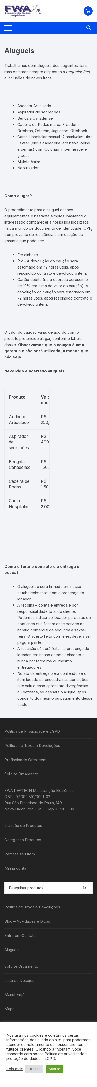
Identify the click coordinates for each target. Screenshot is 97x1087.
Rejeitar (34, 1069)
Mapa (9, 1008)
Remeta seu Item (19, 854)
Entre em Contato (20, 935)
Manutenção (15, 994)
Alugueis (11, 949)
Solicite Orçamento (21, 773)
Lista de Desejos (19, 980)
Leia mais (14, 1069)
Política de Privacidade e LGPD (32, 731)
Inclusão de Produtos (23, 825)
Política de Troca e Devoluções (32, 745)
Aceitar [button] (54, 1069)
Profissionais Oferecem (25, 759)
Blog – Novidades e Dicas (27, 921)
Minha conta (15, 868)
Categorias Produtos (22, 839)
